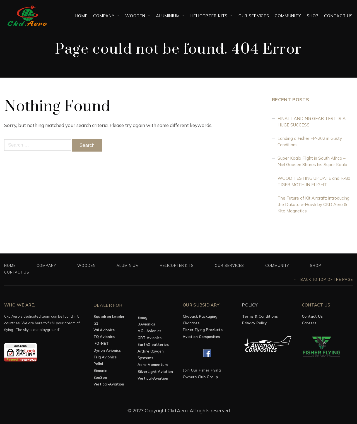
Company (104, 15)
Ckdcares (191, 323)
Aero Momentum (153, 364)
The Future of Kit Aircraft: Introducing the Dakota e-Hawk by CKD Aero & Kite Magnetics (313, 204)
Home (81, 15)
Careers (309, 323)
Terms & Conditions (260, 316)
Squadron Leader (109, 316)
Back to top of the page (323, 279)
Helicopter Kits (209, 15)
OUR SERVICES (253, 15)
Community (288, 15)
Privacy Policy (254, 323)
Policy (250, 305)
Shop (313, 15)
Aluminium (168, 15)
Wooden (135, 15)
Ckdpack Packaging (200, 316)
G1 (95, 323)
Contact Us (338, 15)
